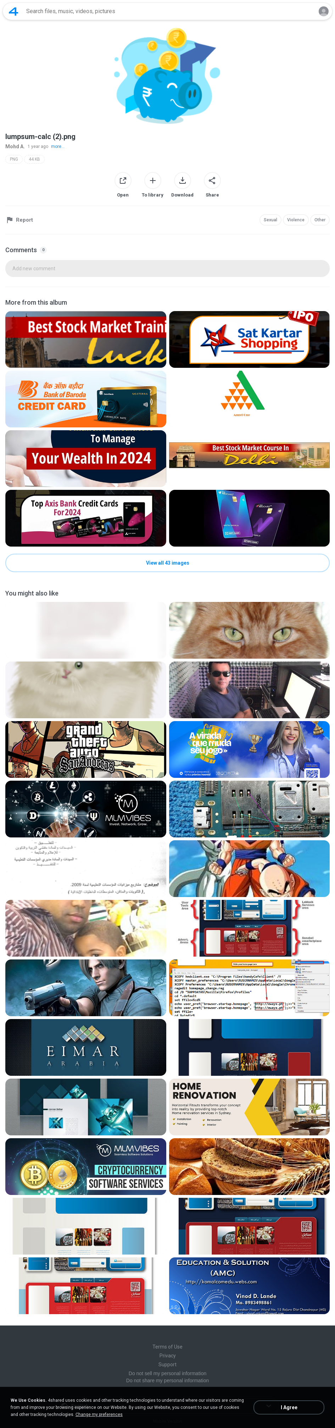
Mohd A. (15, 146)
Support (167, 1364)
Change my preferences (99, 1414)
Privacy (168, 1355)
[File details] (85, 339)
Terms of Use (167, 1347)
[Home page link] (13, 11)
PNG (14, 159)
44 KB (34, 159)
